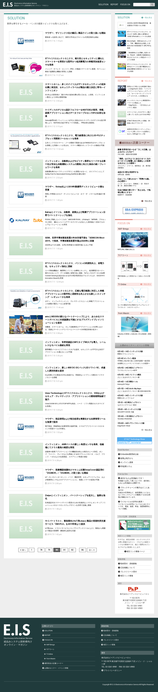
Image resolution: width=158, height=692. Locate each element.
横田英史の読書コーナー (52, 663)
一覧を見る (146, 18)
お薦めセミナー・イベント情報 (55, 668)
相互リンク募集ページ (134, 551)
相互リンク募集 (125, 576)
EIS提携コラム (125, 466)
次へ (91, 550)
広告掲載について (126, 568)
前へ (23, 550)
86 (82, 550)
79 (49, 550)
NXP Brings (49, 645)
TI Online (48, 654)
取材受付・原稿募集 (127, 564)
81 (64, 550)
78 (41, 550)
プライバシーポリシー (113, 670)
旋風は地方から (125, 458)
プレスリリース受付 (110, 640)
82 (72, 550)
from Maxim (49, 659)
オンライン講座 (125, 462)
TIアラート (49, 649)
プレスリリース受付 (127, 572)
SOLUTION (103, 4)
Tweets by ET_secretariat (129, 442)
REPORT (114, 4)
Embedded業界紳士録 (128, 454)
